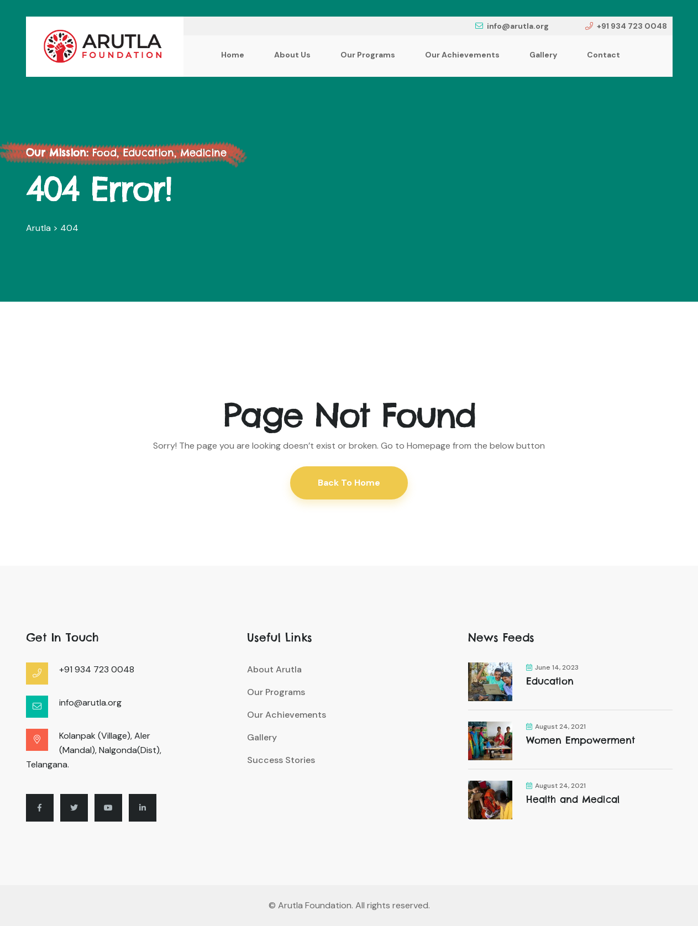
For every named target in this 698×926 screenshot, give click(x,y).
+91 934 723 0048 (626, 26)
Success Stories (281, 760)
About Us (292, 55)
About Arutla (274, 669)
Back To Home (349, 482)
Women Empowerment (580, 740)
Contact (603, 55)
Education (550, 681)
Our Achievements (462, 55)
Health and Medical (573, 799)
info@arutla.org (512, 26)
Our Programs (367, 55)
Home (232, 55)
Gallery (543, 55)
